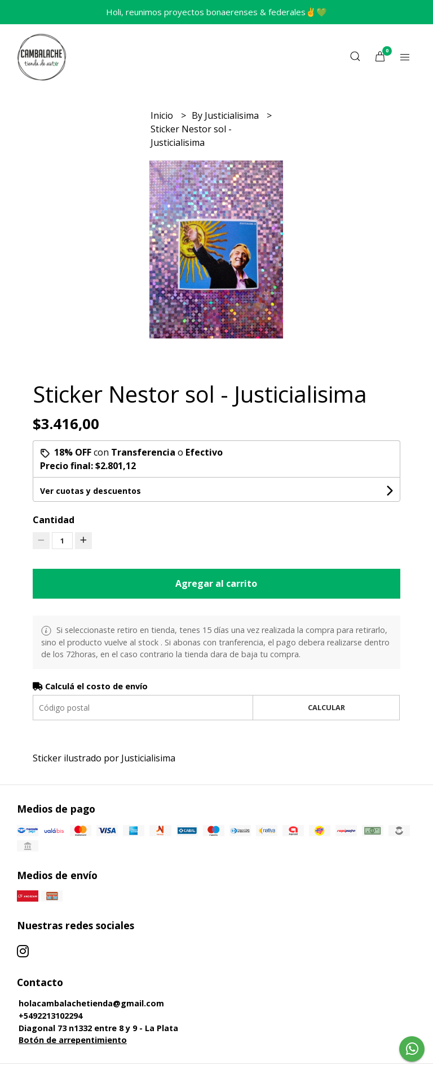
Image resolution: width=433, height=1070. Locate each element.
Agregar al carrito (216, 583)
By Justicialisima (226, 115)
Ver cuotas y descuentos (90, 490)
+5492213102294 (50, 1015)
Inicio (163, 115)
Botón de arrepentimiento (73, 1040)
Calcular (326, 707)
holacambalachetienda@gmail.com (91, 1003)
